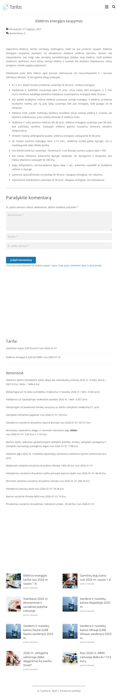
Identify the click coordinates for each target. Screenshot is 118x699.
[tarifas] (12, 6)
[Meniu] (106, 7)
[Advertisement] (59, 307)
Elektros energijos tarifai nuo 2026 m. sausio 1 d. (35, 579)
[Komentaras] (59, 221)
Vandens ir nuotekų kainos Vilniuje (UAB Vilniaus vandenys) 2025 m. (96, 632)
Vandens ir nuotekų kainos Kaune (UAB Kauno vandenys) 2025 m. (38, 632)
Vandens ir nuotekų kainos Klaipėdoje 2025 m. (95, 603)
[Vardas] (59, 236)
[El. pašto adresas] (59, 246)
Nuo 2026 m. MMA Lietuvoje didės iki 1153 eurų (95, 657)
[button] (113, 6)
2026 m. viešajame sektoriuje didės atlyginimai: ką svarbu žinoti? (37, 659)
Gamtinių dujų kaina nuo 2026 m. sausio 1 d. (95, 577)
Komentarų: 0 (17, 33)
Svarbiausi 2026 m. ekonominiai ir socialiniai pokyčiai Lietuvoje (35, 605)
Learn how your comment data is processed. (76, 265)
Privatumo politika (70, 690)
